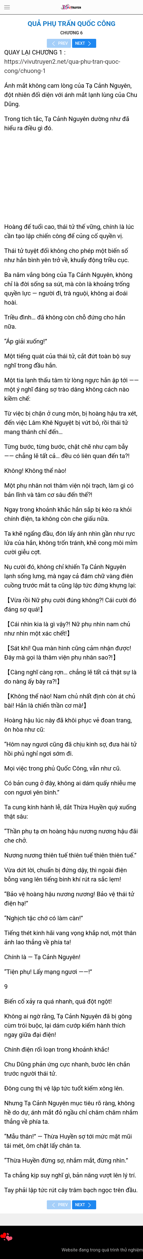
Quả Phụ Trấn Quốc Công (71, 24)
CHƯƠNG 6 (71, 32)
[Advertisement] (71, 177)
